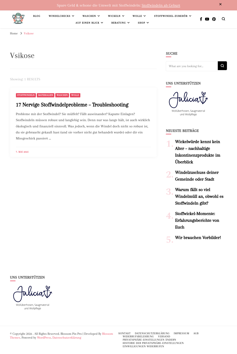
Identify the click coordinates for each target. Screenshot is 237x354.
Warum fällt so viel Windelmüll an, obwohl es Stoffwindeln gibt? (199, 196)
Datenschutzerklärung (67, 337)
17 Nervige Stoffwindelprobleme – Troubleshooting (72, 105)
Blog (36, 16)
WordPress (44, 337)
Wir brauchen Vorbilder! (198, 237)
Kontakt (125, 333)
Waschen (89, 16)
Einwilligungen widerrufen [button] (143, 346)
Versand (164, 336)
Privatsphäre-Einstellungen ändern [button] (149, 339)
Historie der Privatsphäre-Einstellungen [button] (153, 343)
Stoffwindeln (26, 95)
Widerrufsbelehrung (138, 336)
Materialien (45, 95)
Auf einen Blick (87, 22)
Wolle (137, 16)
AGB (196, 333)
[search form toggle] (223, 18)
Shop (141, 22)
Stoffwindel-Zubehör (171, 16)
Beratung (118, 22)
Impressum (181, 333)
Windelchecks (59, 16)
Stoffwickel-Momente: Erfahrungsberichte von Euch (197, 220)
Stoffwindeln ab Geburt (161, 5)
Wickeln (114, 16)
